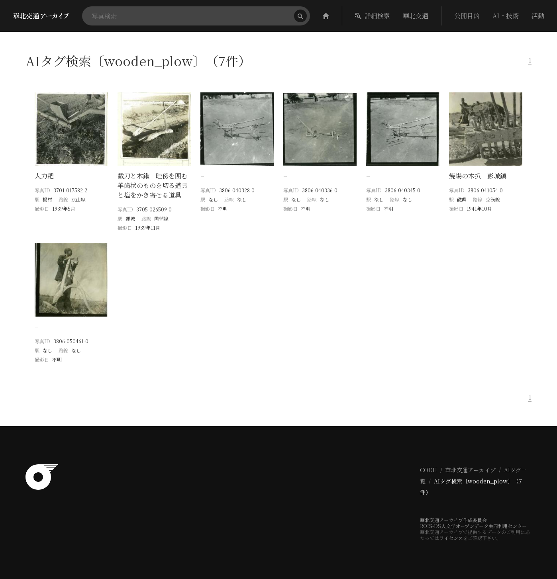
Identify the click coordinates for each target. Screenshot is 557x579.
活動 (538, 15)
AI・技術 (505, 15)
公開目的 (467, 15)
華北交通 (415, 15)
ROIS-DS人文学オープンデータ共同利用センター (473, 525)
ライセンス (451, 537)
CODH (428, 470)
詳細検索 (372, 15)
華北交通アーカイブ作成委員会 (453, 519)
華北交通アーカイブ (470, 470)
